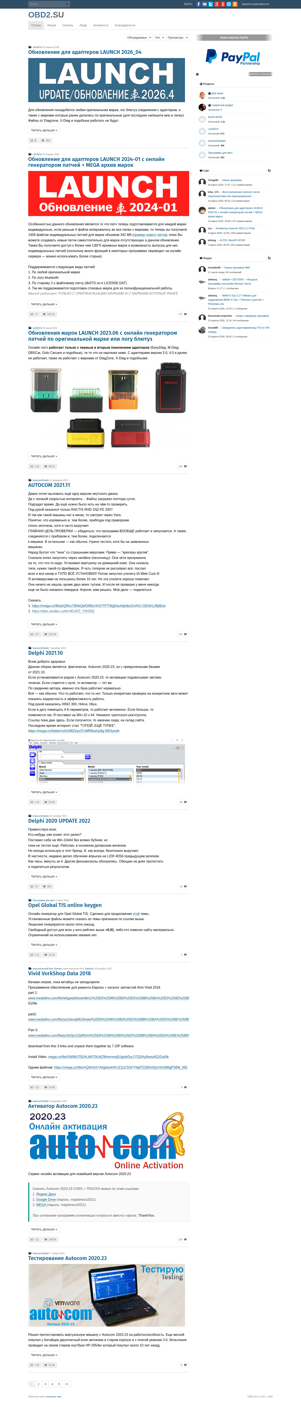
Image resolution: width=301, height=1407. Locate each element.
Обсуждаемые (137, 37)
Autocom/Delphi (38, 480)
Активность (101, 25)
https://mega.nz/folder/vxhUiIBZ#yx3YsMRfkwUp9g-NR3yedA (74, 731)
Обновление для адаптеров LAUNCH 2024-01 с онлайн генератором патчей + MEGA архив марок (96, 162)
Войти (188, 4)
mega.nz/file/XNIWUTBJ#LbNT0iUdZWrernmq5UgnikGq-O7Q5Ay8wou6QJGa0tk (108, 1057)
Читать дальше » (44, 130)
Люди (83, 25)
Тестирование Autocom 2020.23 (67, 1258)
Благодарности (125, 25)
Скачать (67, 25)
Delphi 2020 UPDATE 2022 (59, 821)
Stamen (89, 968)
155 (183, 634)
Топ (157, 37)
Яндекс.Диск (46, 1194)
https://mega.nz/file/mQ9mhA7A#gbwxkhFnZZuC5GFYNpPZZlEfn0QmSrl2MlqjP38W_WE (120, 1067)
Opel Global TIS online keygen (65, 905)
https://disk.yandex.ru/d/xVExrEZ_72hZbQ (63, 611)
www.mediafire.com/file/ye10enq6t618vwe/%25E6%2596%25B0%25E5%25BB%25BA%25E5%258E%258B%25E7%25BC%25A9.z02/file (130, 1019)
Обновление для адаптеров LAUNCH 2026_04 (85, 52)
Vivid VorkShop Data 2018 (59, 973)
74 (183, 1365)
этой (136, 914)
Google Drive (46, 1199)
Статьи (36, 25)
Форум (51, 25)
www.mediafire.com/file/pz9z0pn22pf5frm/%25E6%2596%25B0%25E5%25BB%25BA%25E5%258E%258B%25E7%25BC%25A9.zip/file (129, 1035)
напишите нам (53, 1396)
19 (183, 886)
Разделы (207, 83)
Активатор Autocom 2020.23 (63, 1106)
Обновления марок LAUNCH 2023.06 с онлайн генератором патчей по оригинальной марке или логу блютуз (102, 336)
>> (67, 1384)
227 (183, 314)
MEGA (41, 1205)
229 (183, 466)
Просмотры (175, 37)
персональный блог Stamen (45, 968)
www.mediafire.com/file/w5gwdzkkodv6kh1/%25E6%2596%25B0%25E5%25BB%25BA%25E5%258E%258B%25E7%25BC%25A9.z (126, 998)
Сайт (204, 170)
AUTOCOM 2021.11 (49, 485)
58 (183, 802)
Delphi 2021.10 (45, 653)
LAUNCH (35, 47)
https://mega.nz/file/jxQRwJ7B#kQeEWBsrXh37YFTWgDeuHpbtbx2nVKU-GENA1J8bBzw (99, 606)
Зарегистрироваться (255, 4)
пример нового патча (150, 235)
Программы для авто (41, 900)
